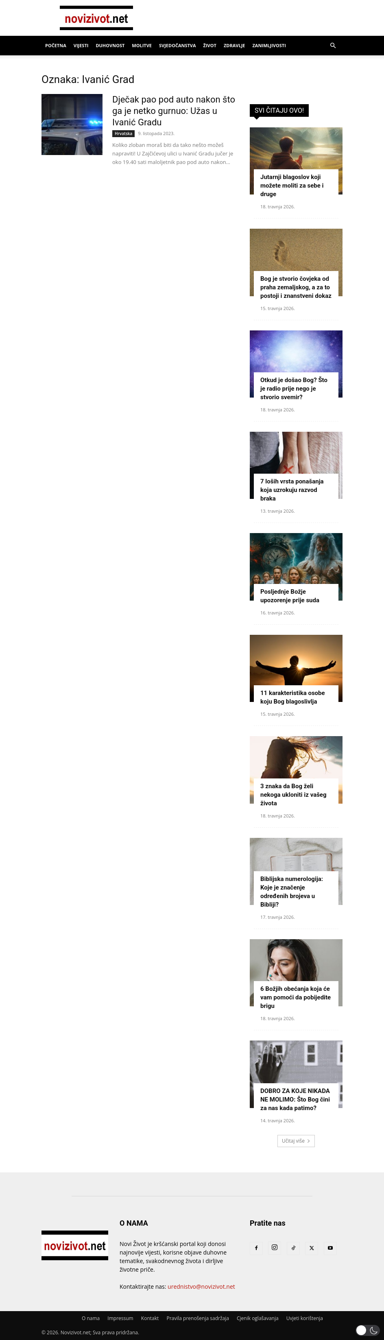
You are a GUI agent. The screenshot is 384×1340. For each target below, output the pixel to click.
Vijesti (81, 45)
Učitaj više (296, 1140)
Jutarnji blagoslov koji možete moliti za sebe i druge (291, 185)
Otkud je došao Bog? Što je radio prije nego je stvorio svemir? (293, 388)
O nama (91, 1318)
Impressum (120, 1318)
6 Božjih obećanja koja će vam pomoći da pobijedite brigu (295, 997)
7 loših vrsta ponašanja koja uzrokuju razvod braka (292, 490)
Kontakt (150, 1318)
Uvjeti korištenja (304, 1318)
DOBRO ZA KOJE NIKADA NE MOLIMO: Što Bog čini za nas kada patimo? (295, 1099)
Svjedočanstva (177, 45)
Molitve (142, 45)
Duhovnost (110, 45)
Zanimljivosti (269, 45)
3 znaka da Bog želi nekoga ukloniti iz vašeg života (293, 795)
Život (209, 45)
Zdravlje (234, 45)
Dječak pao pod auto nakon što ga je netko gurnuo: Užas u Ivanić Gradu (173, 110)
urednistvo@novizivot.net (201, 1286)
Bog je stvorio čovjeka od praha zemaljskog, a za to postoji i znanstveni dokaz (296, 287)
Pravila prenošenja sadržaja (197, 1318)
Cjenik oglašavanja (258, 1318)
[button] (333, 46)
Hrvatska (123, 133)
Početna (55, 45)
